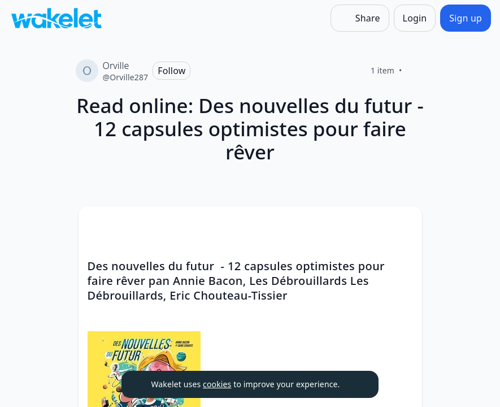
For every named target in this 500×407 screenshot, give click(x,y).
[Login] (415, 18)
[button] (404, 225)
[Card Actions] (404, 224)
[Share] (360, 18)
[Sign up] (465, 18)
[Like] (416, 71)
